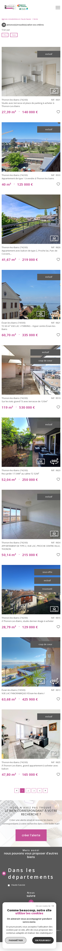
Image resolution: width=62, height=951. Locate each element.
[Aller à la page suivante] (45, 790)
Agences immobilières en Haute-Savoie (16, 19)
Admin (17, 932)
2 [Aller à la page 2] (28, 790)
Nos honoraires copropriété (42, 928)
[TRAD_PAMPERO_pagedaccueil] (16, 9)
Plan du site (42, 930)
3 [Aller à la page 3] (33, 790)
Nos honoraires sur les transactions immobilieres (19, 930)
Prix (5, 35)
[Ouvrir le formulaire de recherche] (49, 8)
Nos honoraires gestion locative (21, 928)
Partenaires (25, 932)
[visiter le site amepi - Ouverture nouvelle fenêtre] (31, 919)
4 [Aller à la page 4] (39, 790)
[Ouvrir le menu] (58, 8)
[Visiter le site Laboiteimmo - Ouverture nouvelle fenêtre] (31, 938)
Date (14, 35)
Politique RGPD (36, 932)
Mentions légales (53, 930)
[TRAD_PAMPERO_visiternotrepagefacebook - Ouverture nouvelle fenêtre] (31, 902)
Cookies (44, 932)
